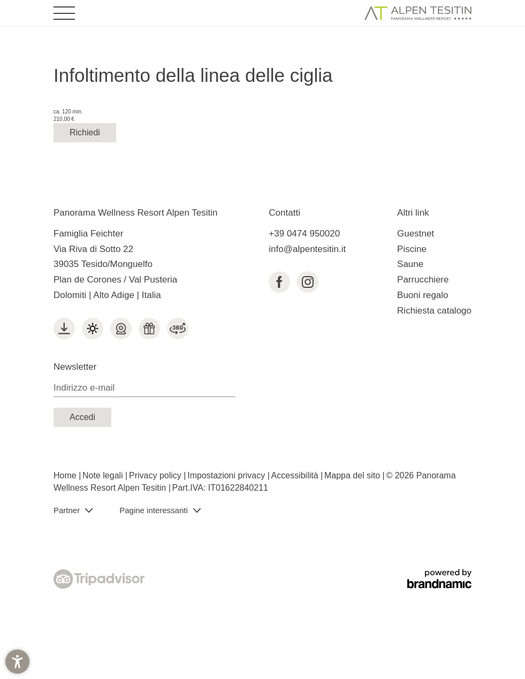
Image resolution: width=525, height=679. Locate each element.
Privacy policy (156, 475)
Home (66, 475)
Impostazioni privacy (227, 475)
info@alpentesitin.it (307, 249)
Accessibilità (296, 475)
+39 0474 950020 (304, 233)
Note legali (103, 475)
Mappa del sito (353, 475)
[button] (17, 662)
